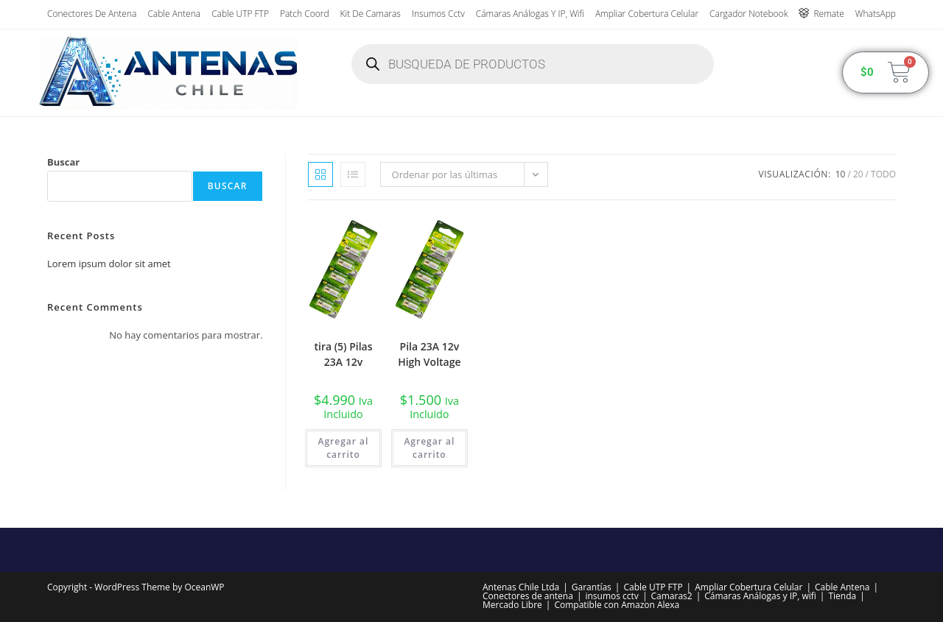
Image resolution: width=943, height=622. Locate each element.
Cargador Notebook (748, 13)
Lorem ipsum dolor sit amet (109, 263)
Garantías (591, 587)
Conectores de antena (91, 13)
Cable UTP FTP (240, 13)
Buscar (63, 162)
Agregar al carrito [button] (343, 448)
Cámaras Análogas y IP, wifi (530, 13)
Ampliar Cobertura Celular (646, 13)
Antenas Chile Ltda (521, 587)
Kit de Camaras (370, 13)
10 (840, 174)
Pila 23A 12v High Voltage (429, 354)
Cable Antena (173, 13)
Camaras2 (671, 596)
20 (858, 174)
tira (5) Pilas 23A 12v (343, 354)
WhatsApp (875, 13)
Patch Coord (304, 13)
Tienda (842, 596)
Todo (883, 174)
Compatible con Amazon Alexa (616, 604)
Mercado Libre (512, 604)
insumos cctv (438, 13)
